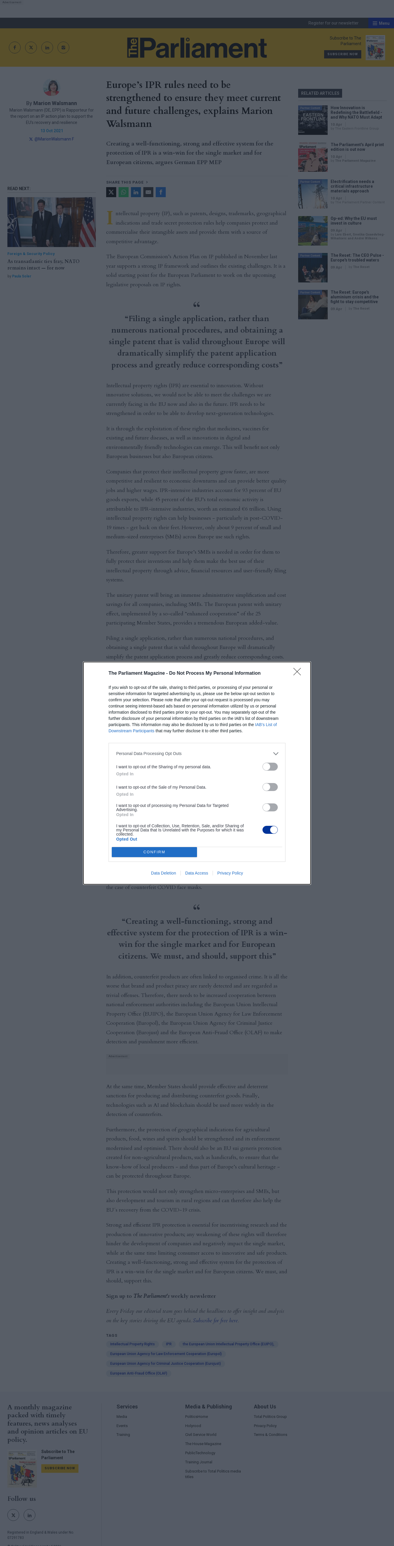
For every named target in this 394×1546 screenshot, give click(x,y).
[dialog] (197, 773)
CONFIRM (154, 852)
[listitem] (197, 754)
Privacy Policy (230, 873)
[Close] (299, 673)
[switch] (270, 767)
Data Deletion (163, 873)
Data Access (196, 873)
